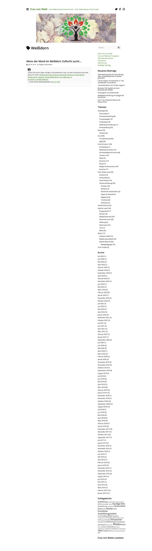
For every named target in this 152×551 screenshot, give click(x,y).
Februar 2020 (102, 356)
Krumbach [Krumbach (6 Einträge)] (101, 522)
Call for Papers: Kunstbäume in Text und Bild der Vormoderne (111, 82)
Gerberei (102, 175)
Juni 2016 (101, 454)
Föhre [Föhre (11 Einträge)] (110, 516)
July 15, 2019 (55, 82)
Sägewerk (104, 197)
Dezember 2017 (103, 429)
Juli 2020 (101, 343)
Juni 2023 (101, 284)
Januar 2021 (102, 337)
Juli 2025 (101, 256)
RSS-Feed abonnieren (105, 58)
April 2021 (101, 329)
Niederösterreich (105, 217)
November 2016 (103, 448)
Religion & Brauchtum (45, 64)
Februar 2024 (102, 278)
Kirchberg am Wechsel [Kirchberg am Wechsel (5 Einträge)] (104, 520)
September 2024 (104, 273)
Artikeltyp (101, 111)
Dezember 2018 (103, 396)
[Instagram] (124, 9)
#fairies (56, 75)
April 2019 (101, 384)
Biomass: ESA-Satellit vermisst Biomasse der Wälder (108, 89)
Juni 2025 (101, 259)
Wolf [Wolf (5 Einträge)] (99, 533)
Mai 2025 (101, 262)
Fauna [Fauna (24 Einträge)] (109, 508)
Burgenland (103, 211)
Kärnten (102, 214)
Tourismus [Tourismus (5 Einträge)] (107, 529)
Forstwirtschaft (104, 139)
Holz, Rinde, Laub (104, 172)
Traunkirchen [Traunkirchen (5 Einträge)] (114, 529)
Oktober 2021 (103, 320)
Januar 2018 (102, 426)
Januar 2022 (102, 315)
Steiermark (103, 225)
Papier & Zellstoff (107, 194)
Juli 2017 (101, 440)
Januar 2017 (102, 443)
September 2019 (104, 370)
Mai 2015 (101, 482)
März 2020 (101, 354)
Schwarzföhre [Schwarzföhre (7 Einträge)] (110, 527)
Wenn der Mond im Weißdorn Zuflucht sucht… (53, 61)
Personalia (103, 114)
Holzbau (104, 186)
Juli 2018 (101, 409)
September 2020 (104, 340)
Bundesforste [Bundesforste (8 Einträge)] (102, 506)
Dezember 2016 (103, 446)
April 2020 (101, 351)
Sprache (102, 169)
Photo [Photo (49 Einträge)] (117, 524)
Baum (100, 130)
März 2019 (101, 387)
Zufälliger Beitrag (104, 65)
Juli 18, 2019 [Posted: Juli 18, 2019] (32, 64)
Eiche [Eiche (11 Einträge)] (100, 509)
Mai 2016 (101, 457)
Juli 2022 (101, 304)
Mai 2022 (101, 309)
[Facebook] (120, 9)
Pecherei (102, 133)
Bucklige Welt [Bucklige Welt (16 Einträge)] (118, 503)
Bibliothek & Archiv (106, 150)
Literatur (102, 155)
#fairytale (62, 75)
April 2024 (101, 276)
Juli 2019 (101, 376)
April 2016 (101, 460)
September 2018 (104, 404)
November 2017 (103, 432)
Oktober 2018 (103, 401)
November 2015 (103, 471)
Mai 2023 (101, 287)
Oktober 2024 (103, 270)
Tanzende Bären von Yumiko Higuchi (111, 85)
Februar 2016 (102, 462)
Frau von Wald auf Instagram (108, 56)
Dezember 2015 (103, 468)
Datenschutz (102, 63)
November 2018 (103, 398)
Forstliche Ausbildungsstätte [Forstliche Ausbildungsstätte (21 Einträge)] (107, 512)
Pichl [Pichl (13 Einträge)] (123, 524)
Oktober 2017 (103, 435)
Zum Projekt (102, 247)
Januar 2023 (102, 295)
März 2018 (101, 421)
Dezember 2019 (103, 362)
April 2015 (101, 485)
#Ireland (48, 77)
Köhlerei (104, 189)
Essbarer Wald (104, 236)
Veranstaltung (104, 127)
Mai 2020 (101, 348)
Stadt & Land (102, 208)
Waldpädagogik (106, 244)
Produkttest (103, 122)
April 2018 (101, 418)
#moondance (80, 75)
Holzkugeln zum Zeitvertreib (108, 93)
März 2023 (101, 290)
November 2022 (103, 298)
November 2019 (103, 365)
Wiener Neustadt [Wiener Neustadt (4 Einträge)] (115, 531)
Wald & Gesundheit (106, 239)
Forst (99, 136)
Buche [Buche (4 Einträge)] (110, 504)
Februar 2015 (102, 490)
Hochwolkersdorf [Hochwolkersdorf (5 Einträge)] (111, 518)
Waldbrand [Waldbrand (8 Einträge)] (107, 531)
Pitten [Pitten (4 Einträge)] (99, 527)
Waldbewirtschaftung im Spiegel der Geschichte (111, 96)
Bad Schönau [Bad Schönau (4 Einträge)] (116, 502)
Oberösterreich (104, 219)
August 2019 (102, 373)
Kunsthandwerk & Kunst (108, 152)
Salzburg (102, 222)
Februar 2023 (102, 292)
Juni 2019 (101, 379)
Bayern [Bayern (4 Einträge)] (122, 502)
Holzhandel (103, 178)
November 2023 (103, 281)
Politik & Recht (103, 205)
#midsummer (33, 77)
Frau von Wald (38, 9)
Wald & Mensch (104, 242)
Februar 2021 (102, 334)
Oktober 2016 (103, 451)
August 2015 (102, 476)
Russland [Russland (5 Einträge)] (103, 527)
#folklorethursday (46, 75)
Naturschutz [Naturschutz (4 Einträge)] (109, 525)
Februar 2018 (102, 423)
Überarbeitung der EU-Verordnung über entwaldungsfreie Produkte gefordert (110, 76)
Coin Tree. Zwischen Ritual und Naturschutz (109, 101)
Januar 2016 (102, 465)
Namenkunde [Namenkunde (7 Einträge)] (120, 522)
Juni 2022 (101, 306)
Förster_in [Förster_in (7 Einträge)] (115, 516)
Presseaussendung (106, 116)
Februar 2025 (102, 267)
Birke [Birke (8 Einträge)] (99, 504)
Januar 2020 (102, 359)
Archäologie (103, 147)
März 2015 (101, 488)
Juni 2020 (101, 345)
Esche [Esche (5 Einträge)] (104, 509)
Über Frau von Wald (105, 54)
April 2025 (101, 265)
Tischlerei (104, 200)
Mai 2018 (101, 415)
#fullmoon (70, 75)
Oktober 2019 (103, 368)
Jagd (100, 141)
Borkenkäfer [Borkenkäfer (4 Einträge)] (105, 504)
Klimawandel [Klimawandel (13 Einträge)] (116, 519)
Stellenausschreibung (107, 125)
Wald (99, 233)
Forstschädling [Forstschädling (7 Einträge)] (102, 516)
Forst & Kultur (103, 144)
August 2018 (102, 407)
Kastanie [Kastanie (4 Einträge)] (118, 518)
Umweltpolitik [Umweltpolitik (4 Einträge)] (122, 529)
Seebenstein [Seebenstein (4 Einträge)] (101, 529)
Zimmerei (104, 203)
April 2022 (101, 312)
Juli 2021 (101, 323)
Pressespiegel (104, 119)
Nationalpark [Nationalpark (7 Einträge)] (102, 525)
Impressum (102, 61)
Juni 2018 (101, 412)
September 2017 (104, 437)
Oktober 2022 (103, 301)
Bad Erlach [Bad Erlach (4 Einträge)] (110, 502)
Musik (101, 164)
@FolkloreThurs (57, 77)
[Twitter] (116, 9)
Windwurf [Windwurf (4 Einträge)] (122, 531)
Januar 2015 (102, 493)
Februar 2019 (102, 390)
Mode (101, 158)
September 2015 (104, 474)
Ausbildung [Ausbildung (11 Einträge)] (102, 502)
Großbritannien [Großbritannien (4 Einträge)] (102, 518)
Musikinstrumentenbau (109, 191)
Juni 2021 (101, 326)
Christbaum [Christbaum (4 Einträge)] (111, 506)
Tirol (101, 228)
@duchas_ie (67, 77)
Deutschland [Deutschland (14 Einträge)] (119, 506)
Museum (102, 161)
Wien (101, 231)
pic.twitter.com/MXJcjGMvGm (38, 79)
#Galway (41, 77)
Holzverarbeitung (105, 183)
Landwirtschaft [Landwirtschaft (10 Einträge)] (110, 522)
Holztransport (104, 180)
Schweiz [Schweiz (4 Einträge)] (117, 527)
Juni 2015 (101, 479)
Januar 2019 (102, 393)
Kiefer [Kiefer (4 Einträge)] (122, 518)
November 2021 (103, 317)
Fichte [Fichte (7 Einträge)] (115, 509)
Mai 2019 (101, 382)
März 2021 (101, 331)
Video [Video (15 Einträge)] (100, 530)
